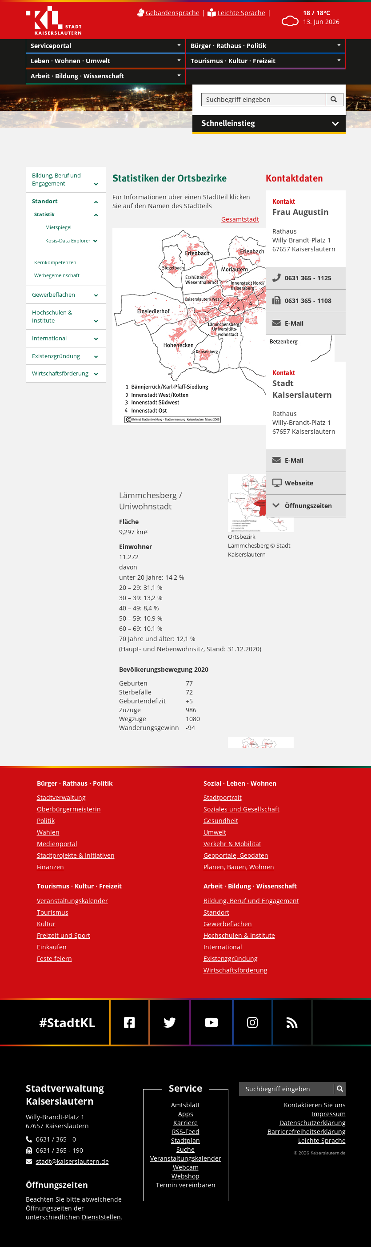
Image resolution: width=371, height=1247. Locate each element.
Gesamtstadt (240, 219)
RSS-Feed (185, 1131)
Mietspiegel (58, 227)
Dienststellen (101, 1217)
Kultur (46, 924)
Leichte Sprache (241, 12)
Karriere (185, 1122)
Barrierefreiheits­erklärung (306, 1131)
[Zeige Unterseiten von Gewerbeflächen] (96, 296)
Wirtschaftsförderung (60, 373)
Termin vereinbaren (185, 1185)
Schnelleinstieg (273, 124)
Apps (185, 1114)
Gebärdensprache (172, 12)
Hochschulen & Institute (52, 316)
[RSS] (292, 1022)
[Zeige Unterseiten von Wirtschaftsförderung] (96, 374)
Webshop (185, 1176)
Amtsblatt (185, 1105)
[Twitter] (169, 1022)
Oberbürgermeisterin (69, 809)
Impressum (329, 1114)
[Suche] (333, 100)
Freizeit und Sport (63, 935)
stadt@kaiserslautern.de (72, 1161)
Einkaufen (52, 947)
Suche (185, 1149)
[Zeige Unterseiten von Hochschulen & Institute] (96, 321)
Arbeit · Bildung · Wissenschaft (106, 76)
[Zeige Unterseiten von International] (96, 339)
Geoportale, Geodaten (235, 855)
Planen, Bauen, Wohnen (238, 867)
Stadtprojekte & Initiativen (76, 855)
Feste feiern (54, 958)
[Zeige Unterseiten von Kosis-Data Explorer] (95, 241)
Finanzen (50, 867)
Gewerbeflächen (53, 295)
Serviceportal (106, 45)
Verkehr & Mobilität (232, 843)
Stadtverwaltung (61, 797)
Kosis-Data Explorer (67, 240)
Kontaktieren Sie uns (315, 1105)
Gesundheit (220, 820)
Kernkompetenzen (55, 262)
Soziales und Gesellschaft (241, 809)
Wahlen (48, 832)
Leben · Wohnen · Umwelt (106, 60)
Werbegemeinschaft (57, 275)
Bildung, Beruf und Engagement (56, 179)
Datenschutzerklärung (312, 1122)
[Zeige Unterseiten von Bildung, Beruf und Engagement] (96, 184)
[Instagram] (252, 1022)
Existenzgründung (56, 356)
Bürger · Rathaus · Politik (266, 45)
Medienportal (57, 843)
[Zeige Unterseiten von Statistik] (96, 215)
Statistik (44, 214)
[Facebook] (129, 1022)
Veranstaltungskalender (72, 900)
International (49, 338)
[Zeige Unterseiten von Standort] (96, 202)
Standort (45, 201)
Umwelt (214, 832)
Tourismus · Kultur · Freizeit (266, 60)
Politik (46, 820)
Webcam (186, 1167)
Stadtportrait (222, 797)
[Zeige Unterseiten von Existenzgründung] (96, 357)
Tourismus (52, 912)
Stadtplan (185, 1140)
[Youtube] (211, 1022)
